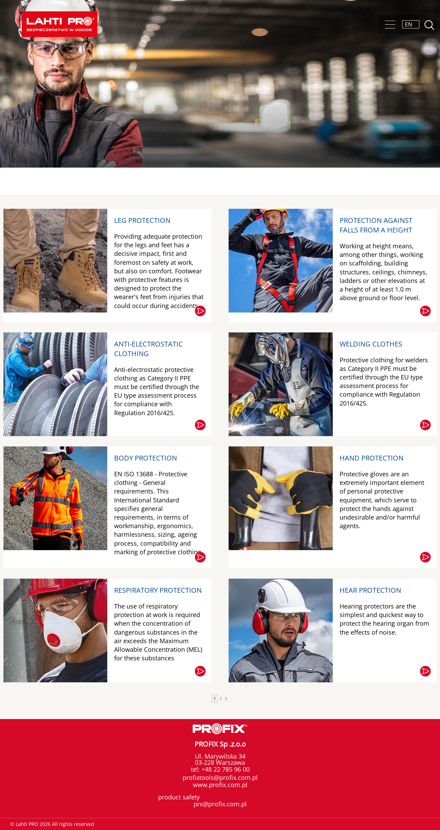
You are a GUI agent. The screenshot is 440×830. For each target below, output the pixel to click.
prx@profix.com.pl (220, 804)
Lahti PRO (59, 24)
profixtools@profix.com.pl (220, 777)
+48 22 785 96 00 (225, 769)
